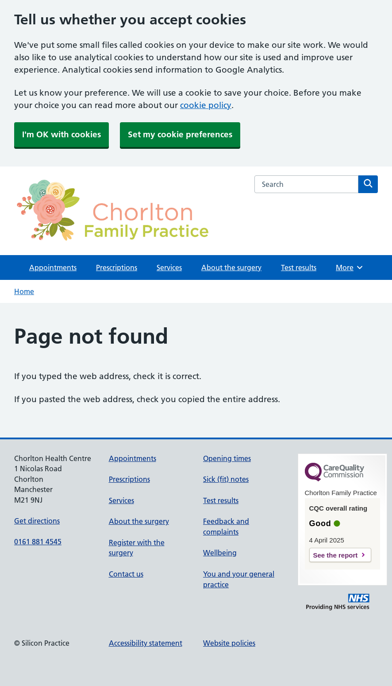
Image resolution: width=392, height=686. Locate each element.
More (350, 267)
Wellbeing (220, 552)
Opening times (227, 458)
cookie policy (205, 105)
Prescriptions (116, 267)
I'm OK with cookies (61, 134)
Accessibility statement (145, 643)
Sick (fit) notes (226, 479)
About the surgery (231, 267)
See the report (335, 555)
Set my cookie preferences (180, 134)
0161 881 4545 (37, 541)
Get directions (37, 520)
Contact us (126, 574)
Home (24, 291)
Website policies (229, 643)
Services (169, 267)
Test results (298, 267)
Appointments (53, 267)
